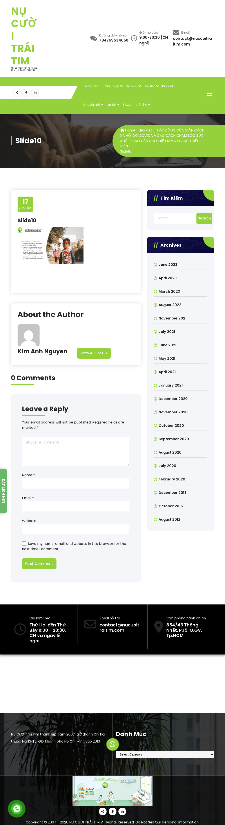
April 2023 (168, 278)
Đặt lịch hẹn (3, 491)
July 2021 (167, 331)
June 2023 (168, 264)
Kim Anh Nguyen (42, 351)
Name (28, 475)
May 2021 (167, 358)
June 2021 (167, 345)
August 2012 (169, 519)
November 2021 (173, 318)
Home (127, 130)
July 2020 (167, 465)
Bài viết (167, 86)
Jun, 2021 (25, 204)
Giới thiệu (112, 86)
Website (29, 520)
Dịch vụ (132, 86)
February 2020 (172, 479)
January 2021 (171, 385)
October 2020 (171, 425)
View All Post (94, 353)
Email (28, 497)
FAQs (127, 104)
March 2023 (169, 291)
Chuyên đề (91, 104)
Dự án (111, 104)
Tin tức (149, 86)
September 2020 (174, 439)
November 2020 (173, 412)
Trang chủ (91, 86)
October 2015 (171, 506)
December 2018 (173, 492)
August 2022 (170, 304)
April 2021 (167, 371)
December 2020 (173, 398)
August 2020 (170, 452)
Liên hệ (141, 104)
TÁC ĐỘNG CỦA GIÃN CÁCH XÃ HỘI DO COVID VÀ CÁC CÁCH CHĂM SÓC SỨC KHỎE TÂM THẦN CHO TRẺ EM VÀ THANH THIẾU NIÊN (162, 138)
